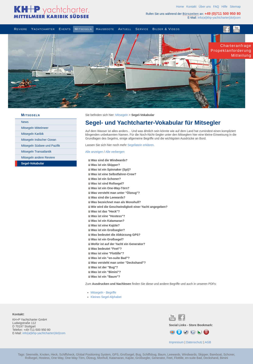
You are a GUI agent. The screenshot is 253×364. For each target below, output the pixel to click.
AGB (208, 342)
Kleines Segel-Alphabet (106, 297)
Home (180, 6)
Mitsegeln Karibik (32, 133)
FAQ (216, 6)
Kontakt (191, 6)
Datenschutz (194, 342)
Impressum (176, 342)
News (25, 122)
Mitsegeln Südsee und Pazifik (40, 145)
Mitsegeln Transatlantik (36, 151)
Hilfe (224, 6)
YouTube (236, 29)
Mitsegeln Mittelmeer (34, 128)
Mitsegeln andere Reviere (38, 157)
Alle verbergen (114, 151)
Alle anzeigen (94, 151)
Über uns (205, 6)
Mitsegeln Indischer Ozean (38, 139)
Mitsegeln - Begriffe (103, 292)
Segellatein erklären (140, 145)
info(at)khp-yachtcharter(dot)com (219, 17)
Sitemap (235, 6)
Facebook (226, 29)
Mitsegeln (121, 115)
